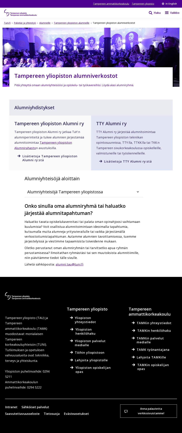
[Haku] (152, 13)
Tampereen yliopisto (143, 3)
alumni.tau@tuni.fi (69, 264)
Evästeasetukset (24, 424)
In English (169, 3)
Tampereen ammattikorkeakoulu (111, 3)
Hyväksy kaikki (63, 424)
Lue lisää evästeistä (24, 413)
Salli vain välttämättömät (103, 424)
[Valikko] (170, 13)
